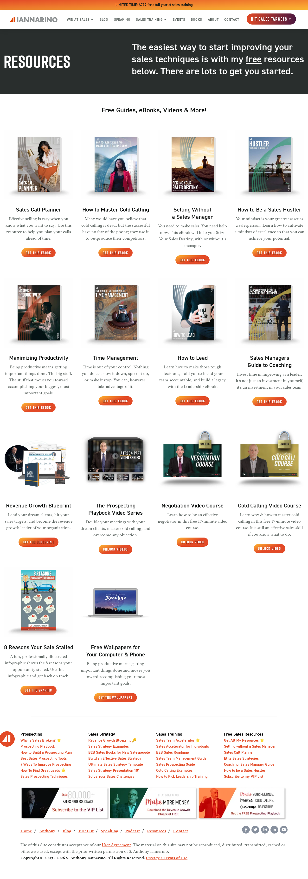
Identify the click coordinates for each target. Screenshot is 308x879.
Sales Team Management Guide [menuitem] (181, 758)
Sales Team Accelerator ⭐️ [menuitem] (178, 740)
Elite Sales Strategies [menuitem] (241, 758)
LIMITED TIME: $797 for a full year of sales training (154, 4)
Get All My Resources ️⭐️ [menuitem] (244, 740)
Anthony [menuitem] (47, 831)
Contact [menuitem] (180, 831)
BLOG (104, 19)
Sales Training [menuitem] (169, 734)
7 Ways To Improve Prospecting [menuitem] (45, 764)
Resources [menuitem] (156, 831)
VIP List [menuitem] (86, 831)
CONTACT (231, 19)
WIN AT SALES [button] (80, 19)
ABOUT (213, 19)
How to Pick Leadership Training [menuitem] (181, 776)
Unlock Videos (115, 549)
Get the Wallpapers (115, 697)
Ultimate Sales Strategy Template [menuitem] (115, 764)
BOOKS (196, 19)
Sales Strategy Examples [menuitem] (108, 746)
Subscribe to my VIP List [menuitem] (243, 776)
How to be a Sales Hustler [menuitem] (244, 770)
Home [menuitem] (26, 831)
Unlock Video (192, 542)
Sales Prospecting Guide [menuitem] (175, 764)
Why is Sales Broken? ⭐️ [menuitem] (40, 740)
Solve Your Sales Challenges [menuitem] (111, 776)
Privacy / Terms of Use (166, 858)
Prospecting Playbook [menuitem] (37, 746)
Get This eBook (38, 253)
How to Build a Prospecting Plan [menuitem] (46, 752)
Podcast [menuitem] (132, 831)
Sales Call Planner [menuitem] (239, 752)
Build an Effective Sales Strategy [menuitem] (114, 758)
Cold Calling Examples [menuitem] (174, 770)
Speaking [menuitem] (109, 831)
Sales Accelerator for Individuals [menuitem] (182, 746)
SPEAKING (122, 19)
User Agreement (116, 845)
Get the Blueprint (38, 542)
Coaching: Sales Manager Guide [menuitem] (249, 764)
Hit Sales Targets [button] (271, 19)
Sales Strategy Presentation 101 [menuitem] (114, 770)
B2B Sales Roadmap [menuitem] (172, 752)
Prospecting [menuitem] (31, 734)
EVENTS (179, 19)
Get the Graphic (38, 690)
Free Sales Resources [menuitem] (243, 734)
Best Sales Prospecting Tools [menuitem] (43, 758)
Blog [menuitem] (67, 831)
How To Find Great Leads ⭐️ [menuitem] (43, 770)
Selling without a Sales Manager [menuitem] (250, 746)
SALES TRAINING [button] (151, 19)
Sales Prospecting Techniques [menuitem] (44, 776)
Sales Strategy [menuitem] (101, 734)
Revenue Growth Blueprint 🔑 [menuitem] (112, 740)
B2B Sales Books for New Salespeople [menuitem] (119, 752)
